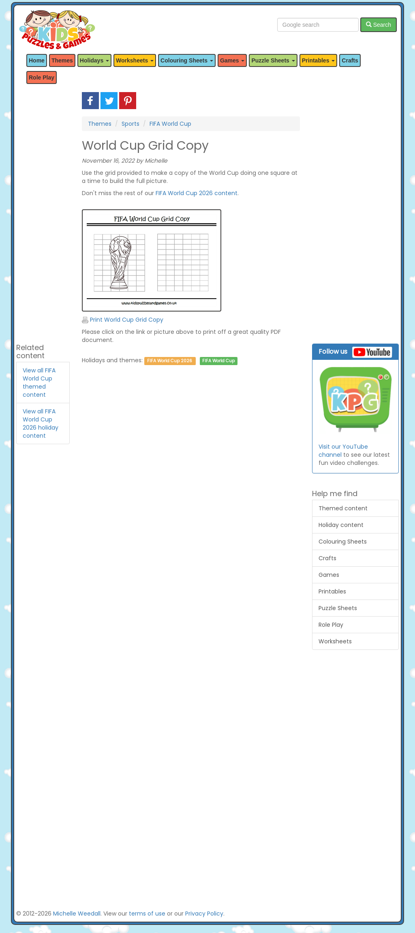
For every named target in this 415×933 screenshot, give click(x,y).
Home (37, 60)
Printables (332, 591)
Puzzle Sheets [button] (273, 60)
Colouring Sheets (343, 541)
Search (378, 24)
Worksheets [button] (135, 60)
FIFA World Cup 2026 (169, 361)
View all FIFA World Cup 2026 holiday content (40, 423)
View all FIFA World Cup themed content (39, 382)
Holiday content (341, 525)
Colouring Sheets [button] (186, 60)
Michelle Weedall (77, 913)
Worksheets (335, 641)
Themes (62, 60)
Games (329, 575)
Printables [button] (318, 60)
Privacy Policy (204, 913)
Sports (130, 124)
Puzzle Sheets (338, 608)
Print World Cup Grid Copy (122, 320)
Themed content (343, 508)
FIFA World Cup (170, 124)
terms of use (147, 913)
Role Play (41, 77)
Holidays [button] (94, 60)
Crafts (350, 60)
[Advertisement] (43, 213)
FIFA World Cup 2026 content (196, 193)
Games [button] (232, 60)
